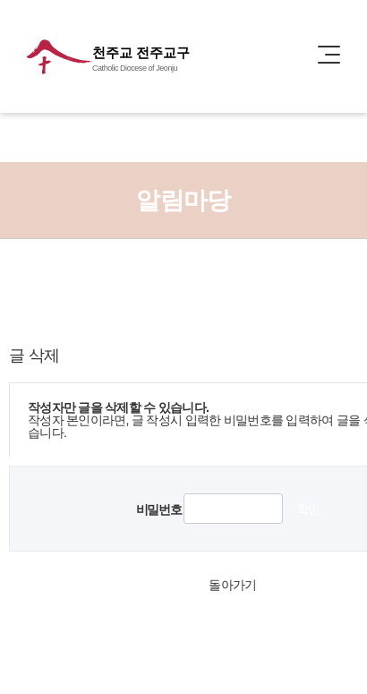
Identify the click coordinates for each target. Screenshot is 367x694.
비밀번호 (158, 509)
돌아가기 (232, 585)
